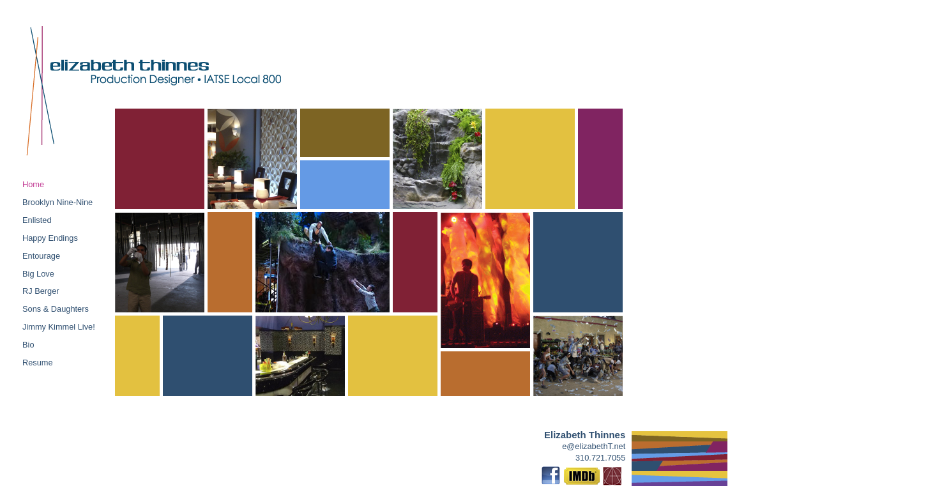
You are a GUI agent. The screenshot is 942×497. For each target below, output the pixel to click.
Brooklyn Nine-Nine (57, 202)
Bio (28, 344)
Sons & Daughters (55, 309)
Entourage (41, 256)
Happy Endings (50, 238)
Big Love (38, 274)
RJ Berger (40, 291)
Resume (37, 362)
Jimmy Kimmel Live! (58, 327)
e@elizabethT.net (593, 446)
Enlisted (37, 220)
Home (33, 184)
